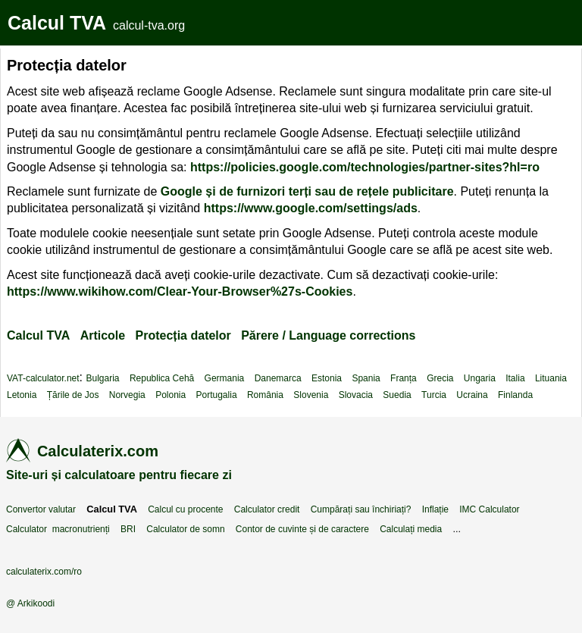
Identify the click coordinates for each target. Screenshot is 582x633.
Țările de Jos (73, 395)
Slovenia (310, 395)
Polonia (170, 395)
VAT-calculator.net (43, 378)
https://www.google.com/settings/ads (311, 208)
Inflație (435, 509)
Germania (225, 378)
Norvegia (127, 395)
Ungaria (480, 378)
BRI (128, 529)
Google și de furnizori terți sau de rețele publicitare (307, 191)
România (265, 395)
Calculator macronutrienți (58, 529)
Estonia (326, 378)
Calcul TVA (57, 22)
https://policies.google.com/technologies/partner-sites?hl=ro (365, 167)
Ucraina (471, 395)
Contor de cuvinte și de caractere (302, 529)
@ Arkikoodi (30, 603)
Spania (366, 378)
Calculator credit (267, 509)
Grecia (440, 378)
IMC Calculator (489, 509)
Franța (403, 378)
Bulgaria (103, 378)
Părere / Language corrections (328, 335)
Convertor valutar (41, 509)
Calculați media (411, 529)
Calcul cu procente (185, 509)
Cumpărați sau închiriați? (361, 509)
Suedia (397, 395)
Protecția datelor (183, 335)
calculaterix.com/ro (44, 571)
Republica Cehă (162, 378)
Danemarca (278, 378)
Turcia (433, 395)
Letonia (21, 395)
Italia (514, 378)
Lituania (551, 378)
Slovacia (356, 395)
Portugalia (216, 395)
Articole (103, 335)
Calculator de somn (185, 529)
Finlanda (515, 395)
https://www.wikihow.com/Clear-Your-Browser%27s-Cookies (179, 291)
